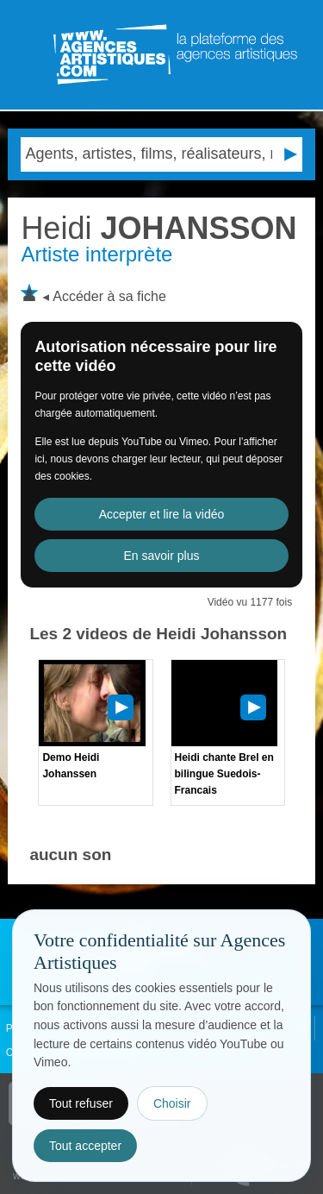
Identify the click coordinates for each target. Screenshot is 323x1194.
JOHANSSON (158, 228)
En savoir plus (162, 555)
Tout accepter (85, 1146)
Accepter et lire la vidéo (162, 514)
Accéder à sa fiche (109, 296)
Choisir (172, 1103)
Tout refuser (81, 1103)
